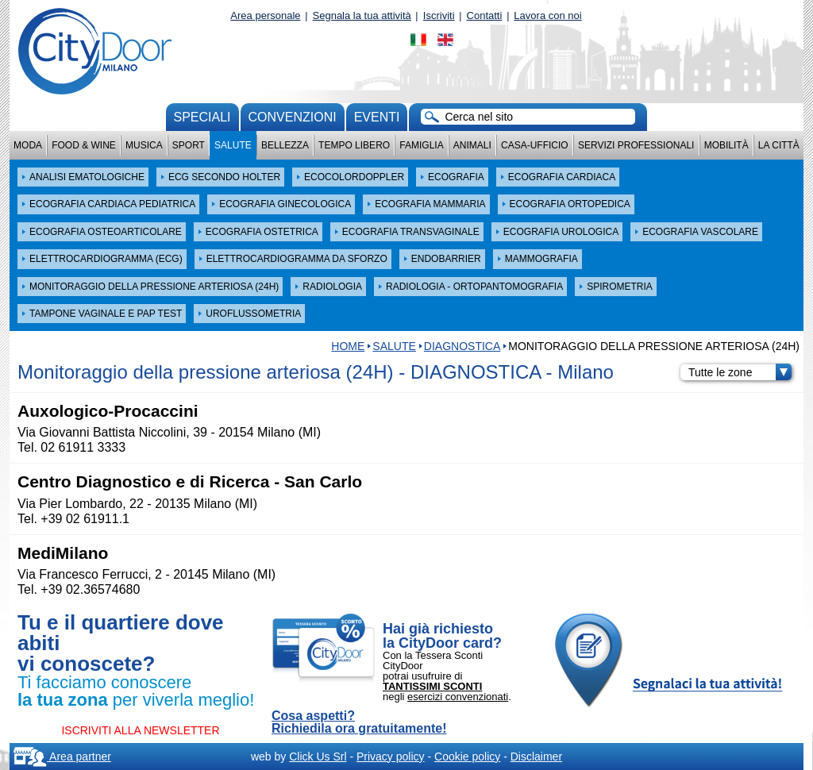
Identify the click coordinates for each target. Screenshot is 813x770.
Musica (144, 145)
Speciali (202, 117)
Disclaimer (536, 756)
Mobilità (726, 145)
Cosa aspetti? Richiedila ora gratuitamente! (359, 722)
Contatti (485, 15)
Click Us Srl (317, 756)
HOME (347, 346)
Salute (233, 145)
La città (779, 145)
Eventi (377, 117)
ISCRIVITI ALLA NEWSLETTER (140, 730)
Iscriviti (439, 15)
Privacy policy (390, 756)
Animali (472, 145)
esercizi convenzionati (457, 697)
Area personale (265, 15)
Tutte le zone (740, 372)
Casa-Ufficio (534, 145)
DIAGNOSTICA (462, 346)
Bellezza (285, 145)
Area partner (62, 756)
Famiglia (421, 145)
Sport (188, 145)
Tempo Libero (354, 145)
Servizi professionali (636, 145)
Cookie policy (467, 756)
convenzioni (293, 117)
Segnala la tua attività (362, 15)
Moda (27, 145)
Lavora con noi (547, 15)
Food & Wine (84, 145)
